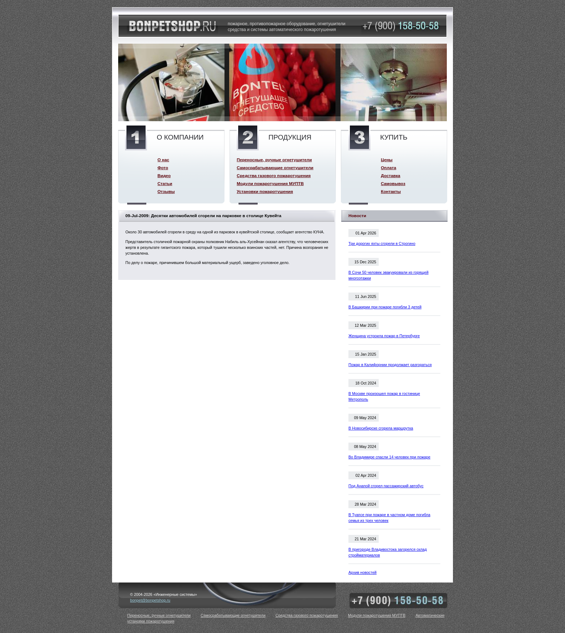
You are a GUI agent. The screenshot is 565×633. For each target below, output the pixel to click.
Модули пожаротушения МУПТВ (270, 183)
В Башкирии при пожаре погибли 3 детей (385, 307)
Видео (164, 175)
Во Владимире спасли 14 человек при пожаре (389, 457)
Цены (386, 159)
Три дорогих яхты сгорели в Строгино (381, 243)
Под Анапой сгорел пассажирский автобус (385, 486)
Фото (162, 167)
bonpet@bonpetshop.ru (150, 600)
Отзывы (166, 191)
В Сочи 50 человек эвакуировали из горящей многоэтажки (388, 275)
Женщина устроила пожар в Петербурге (384, 336)
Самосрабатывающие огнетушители (275, 167)
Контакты (391, 191)
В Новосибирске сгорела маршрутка (380, 428)
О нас (163, 159)
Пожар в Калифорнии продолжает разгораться (390, 364)
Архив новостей (362, 572)
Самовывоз (393, 183)
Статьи (164, 183)
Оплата (388, 167)
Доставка (390, 175)
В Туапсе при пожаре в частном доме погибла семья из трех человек (389, 518)
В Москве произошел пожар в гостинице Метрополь (384, 396)
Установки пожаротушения (265, 191)
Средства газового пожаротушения (274, 175)
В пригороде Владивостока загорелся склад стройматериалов (387, 552)
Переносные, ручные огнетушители (274, 159)
